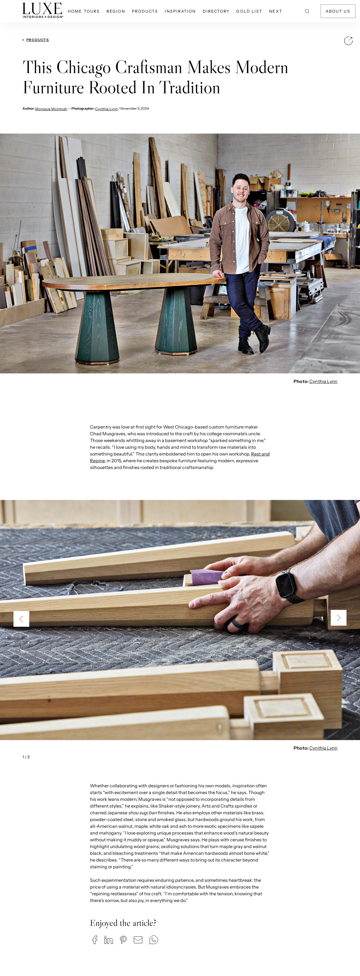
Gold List (249, 11)
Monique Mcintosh (51, 109)
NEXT (275, 11)
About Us (338, 11)
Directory (216, 11)
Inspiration (180, 11)
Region (116, 11)
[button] (95, 940)
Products (145, 11)
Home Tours (84, 11)
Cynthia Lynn (106, 109)
